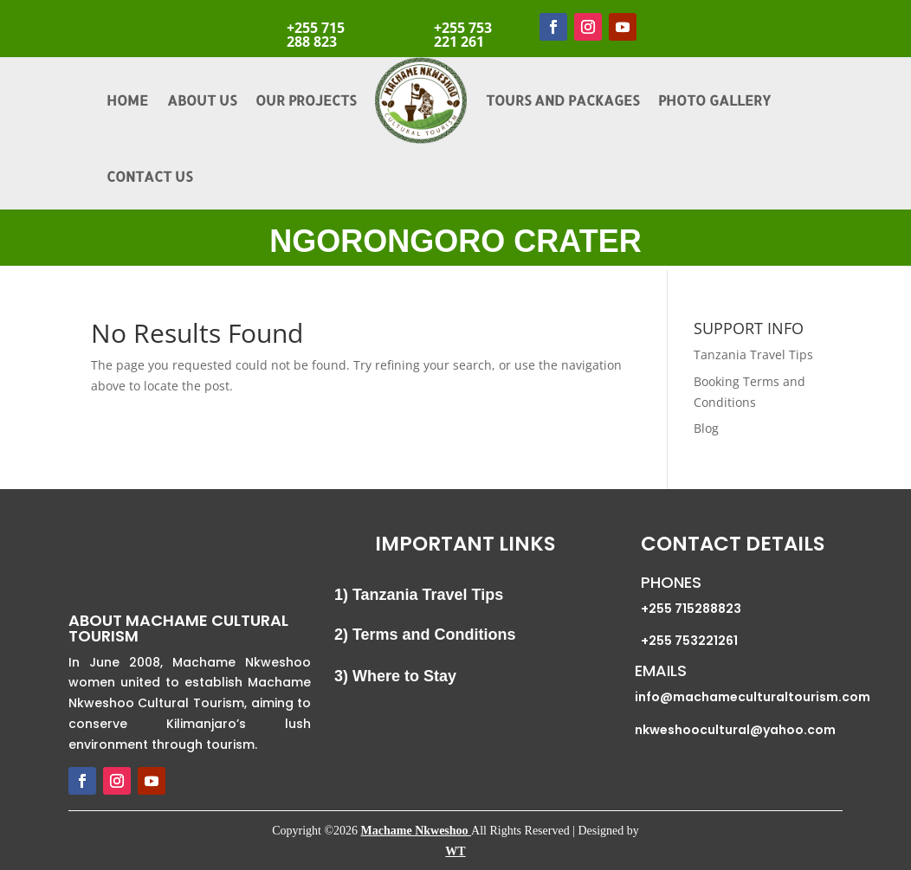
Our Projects (305, 100)
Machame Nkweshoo (416, 830)
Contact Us (149, 176)
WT (455, 851)
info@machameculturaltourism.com (752, 697)
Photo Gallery (714, 100)
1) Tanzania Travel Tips (418, 594)
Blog (706, 428)
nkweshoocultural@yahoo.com (735, 729)
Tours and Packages (562, 100)
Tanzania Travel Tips (753, 354)
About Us (201, 100)
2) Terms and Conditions (425, 634)
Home (127, 100)
